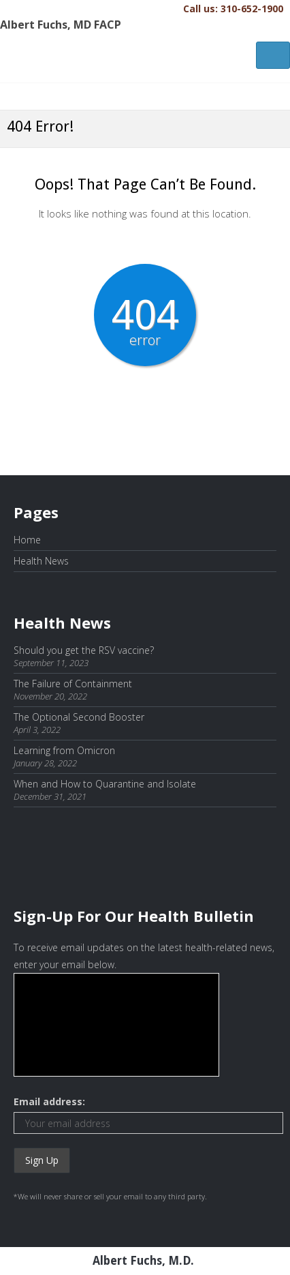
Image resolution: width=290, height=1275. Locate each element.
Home (27, 539)
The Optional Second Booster (79, 716)
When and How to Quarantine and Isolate (105, 783)
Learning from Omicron (64, 750)
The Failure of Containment (73, 683)
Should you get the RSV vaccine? (84, 650)
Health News (41, 560)
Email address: (49, 1101)
